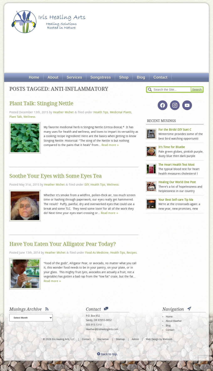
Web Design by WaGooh (159, 339)
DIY (86, 184)
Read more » (110, 145)
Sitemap (120, 339)
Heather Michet (63, 112)
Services (74, 77)
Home (34, 77)
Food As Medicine (97, 252)
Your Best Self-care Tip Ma (176, 200)
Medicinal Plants (120, 112)
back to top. (107, 354)
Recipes (132, 252)
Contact (160, 77)
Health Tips (100, 112)
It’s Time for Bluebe (172, 147)
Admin (135, 339)
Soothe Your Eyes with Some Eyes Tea (55, 176)
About (53, 77)
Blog (141, 77)
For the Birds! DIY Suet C (175, 129)
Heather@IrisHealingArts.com (102, 329)
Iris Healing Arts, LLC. (48, 21)
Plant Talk (15, 117)
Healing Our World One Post (177, 182)
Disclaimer (103, 339)
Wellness (29, 117)
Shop (124, 77)
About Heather (174, 321)
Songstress (100, 77)
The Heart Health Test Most (176, 165)
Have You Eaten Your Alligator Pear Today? (62, 244)
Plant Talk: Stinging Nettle (41, 103)
